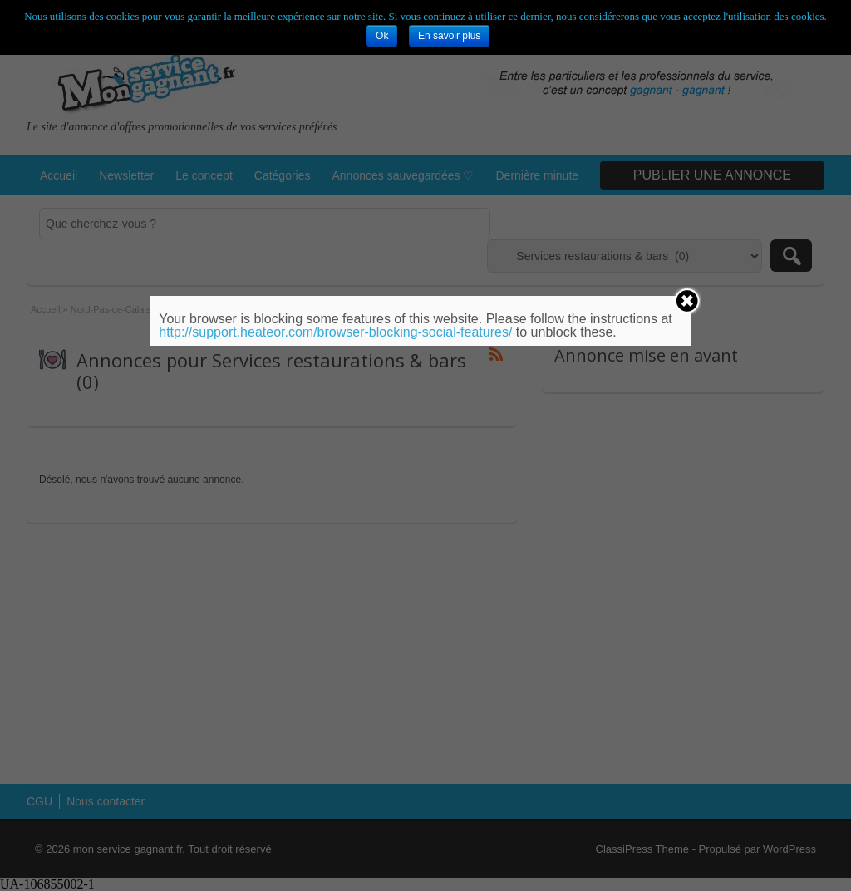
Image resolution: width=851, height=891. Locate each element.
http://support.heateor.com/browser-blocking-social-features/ (335, 332)
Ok (382, 36)
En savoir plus (449, 36)
